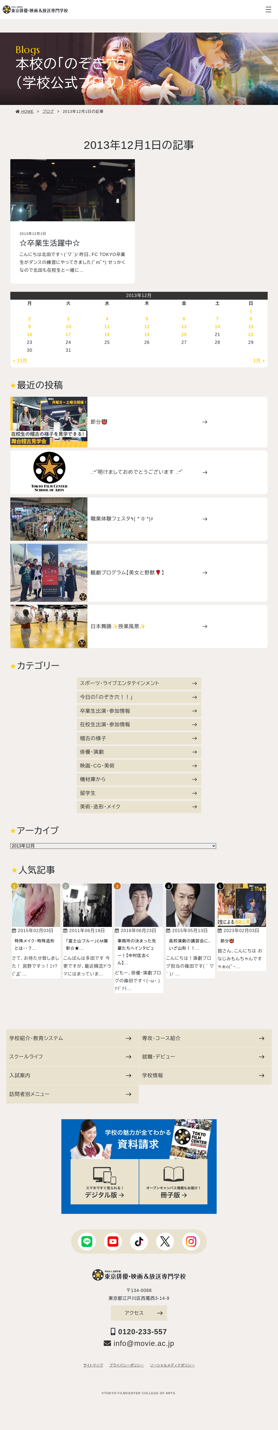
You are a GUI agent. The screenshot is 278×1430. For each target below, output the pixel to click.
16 (29, 334)
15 (251, 326)
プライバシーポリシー (126, 1365)
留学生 (138, 793)
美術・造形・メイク (138, 807)
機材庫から (138, 779)
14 (217, 326)
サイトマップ (93, 1365)
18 (107, 334)
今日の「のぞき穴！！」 (138, 697)
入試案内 (70, 1075)
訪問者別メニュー (70, 1094)
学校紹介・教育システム (70, 1038)
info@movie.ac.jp (139, 1343)
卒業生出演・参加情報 (138, 711)
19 (147, 334)
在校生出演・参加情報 (138, 724)
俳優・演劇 (138, 752)
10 (68, 326)
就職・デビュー (203, 1057)
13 (184, 326)
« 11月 (20, 360)
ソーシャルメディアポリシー (172, 1365)
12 (147, 326)
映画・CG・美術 (138, 766)
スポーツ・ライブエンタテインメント (138, 683)
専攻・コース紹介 (203, 1038)
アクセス (144, 1313)
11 (107, 326)
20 (184, 334)
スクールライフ (70, 1057)
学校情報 (203, 1075)
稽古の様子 (138, 738)
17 (68, 334)
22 (251, 334)
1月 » (259, 360)
